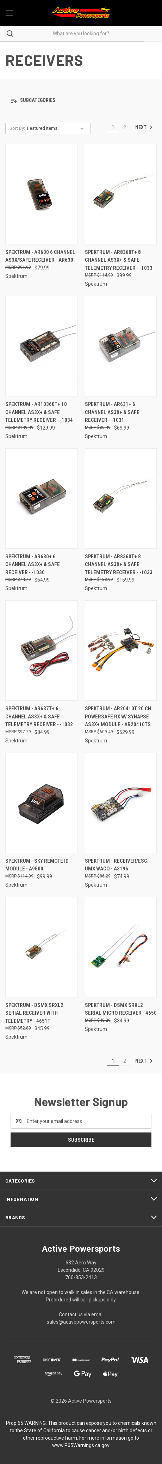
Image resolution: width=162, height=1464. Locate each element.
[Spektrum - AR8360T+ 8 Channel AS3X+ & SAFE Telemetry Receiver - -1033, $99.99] (121, 194)
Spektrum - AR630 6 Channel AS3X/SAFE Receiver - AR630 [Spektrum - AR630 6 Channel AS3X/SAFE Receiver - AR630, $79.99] (40, 256)
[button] (81, 101)
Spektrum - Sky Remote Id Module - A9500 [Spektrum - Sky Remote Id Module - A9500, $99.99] (37, 865)
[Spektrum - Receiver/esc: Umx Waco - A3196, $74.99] (121, 803)
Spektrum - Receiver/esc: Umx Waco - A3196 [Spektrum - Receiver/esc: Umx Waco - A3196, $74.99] (117, 865)
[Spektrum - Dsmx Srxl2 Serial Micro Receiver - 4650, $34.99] (121, 947)
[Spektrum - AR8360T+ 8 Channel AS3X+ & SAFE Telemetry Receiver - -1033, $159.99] (121, 498)
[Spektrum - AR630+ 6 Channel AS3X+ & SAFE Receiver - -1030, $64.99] (41, 498)
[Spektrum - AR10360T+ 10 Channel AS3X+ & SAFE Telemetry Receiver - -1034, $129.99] (41, 346)
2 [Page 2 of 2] (124, 127)
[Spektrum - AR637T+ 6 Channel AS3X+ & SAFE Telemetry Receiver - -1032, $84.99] (41, 650)
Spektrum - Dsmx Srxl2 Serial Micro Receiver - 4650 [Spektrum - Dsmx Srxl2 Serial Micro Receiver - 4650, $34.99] (121, 1009)
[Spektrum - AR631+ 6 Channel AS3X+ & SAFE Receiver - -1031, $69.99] (121, 346)
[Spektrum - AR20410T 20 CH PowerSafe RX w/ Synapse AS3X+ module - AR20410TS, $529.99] (121, 650)
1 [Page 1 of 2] (112, 127)
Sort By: (17, 128)
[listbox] (57, 128)
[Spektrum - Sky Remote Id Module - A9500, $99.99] (41, 803)
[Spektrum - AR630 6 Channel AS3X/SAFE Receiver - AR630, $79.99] (41, 194)
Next (144, 127)
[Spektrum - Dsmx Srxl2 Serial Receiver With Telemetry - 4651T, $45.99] (41, 947)
